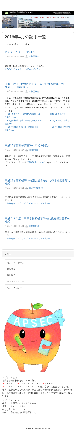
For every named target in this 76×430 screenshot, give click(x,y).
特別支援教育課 (34, 188)
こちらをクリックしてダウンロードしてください (28, 203)
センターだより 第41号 (20, 51)
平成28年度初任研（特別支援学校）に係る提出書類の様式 (37, 182)
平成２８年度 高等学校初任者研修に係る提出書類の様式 (37, 220)
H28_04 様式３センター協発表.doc (22, 127)
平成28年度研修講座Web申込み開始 (27, 145)
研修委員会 (32, 150)
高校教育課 (32, 226)
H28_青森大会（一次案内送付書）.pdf (23, 114)
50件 (26, 44)
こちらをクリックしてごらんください (23, 69)
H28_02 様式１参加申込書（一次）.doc (24, 120)
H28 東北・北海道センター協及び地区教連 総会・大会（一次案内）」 (37, 85)
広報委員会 (32, 56)
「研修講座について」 (36, 162)
